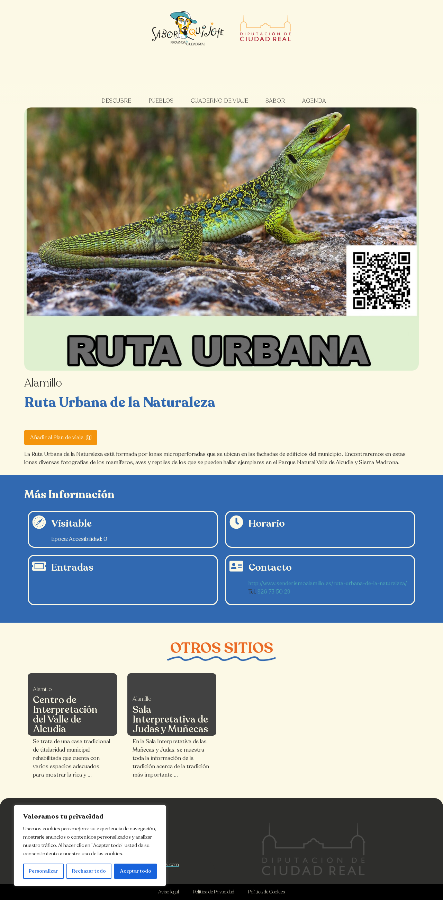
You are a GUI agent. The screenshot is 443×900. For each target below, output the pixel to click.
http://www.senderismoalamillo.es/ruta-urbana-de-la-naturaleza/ (327, 583)
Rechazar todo (89, 871)
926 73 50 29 (273, 592)
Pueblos (160, 100)
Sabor (275, 100)
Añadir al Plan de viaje (60, 437)
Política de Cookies (266, 892)
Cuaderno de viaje (219, 100)
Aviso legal (168, 892)
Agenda (314, 100)
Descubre (116, 100)
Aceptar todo (135, 871)
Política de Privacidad (213, 892)
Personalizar (43, 871)
